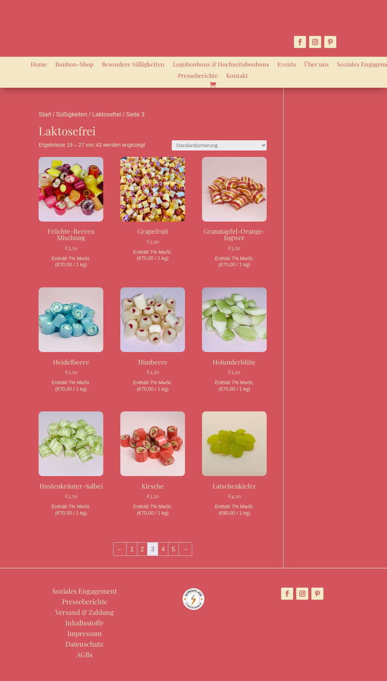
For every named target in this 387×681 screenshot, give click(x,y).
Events (286, 65)
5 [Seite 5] (173, 549)
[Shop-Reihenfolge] (219, 145)
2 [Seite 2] (142, 549)
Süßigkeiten (71, 114)
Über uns (316, 65)
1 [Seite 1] (132, 549)
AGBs (84, 654)
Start (45, 114)
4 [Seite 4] (163, 549)
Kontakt (237, 76)
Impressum (84, 633)
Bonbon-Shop (74, 65)
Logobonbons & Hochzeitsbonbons (221, 65)
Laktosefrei (106, 114)
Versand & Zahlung (84, 612)
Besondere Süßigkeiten (133, 65)
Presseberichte (198, 76)
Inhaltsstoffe (84, 622)
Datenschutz (84, 643)
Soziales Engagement (84, 591)
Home (39, 65)
